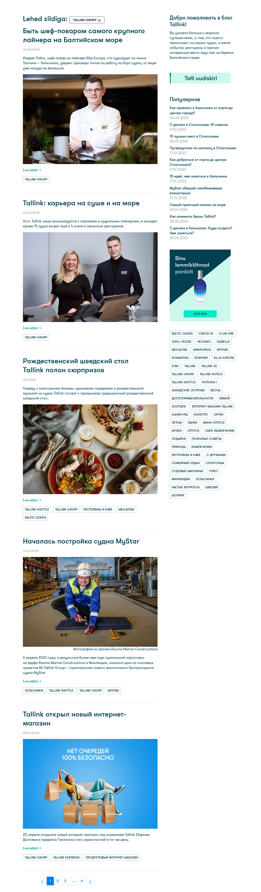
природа (179, 447)
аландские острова (188, 390)
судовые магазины (187, 471)
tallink (189, 366)
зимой (224, 398)
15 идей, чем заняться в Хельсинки (198, 176)
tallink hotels (211, 374)
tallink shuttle (37, 509)
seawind (201, 357)
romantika (180, 357)
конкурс (201, 414)
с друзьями (216, 455)
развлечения (201, 447)
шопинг (178, 495)
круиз (218, 414)
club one (226, 333)
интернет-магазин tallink (212, 406)
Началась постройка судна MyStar (81, 541)
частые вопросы (186, 487)
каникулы (180, 414)
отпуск (193, 430)
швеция (211, 487)
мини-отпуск (214, 422)
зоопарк (179, 406)
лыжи (192, 422)
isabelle (223, 341)
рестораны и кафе (97, 509)
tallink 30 (209, 366)
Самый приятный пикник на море (198, 205)
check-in (205, 333)
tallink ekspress (66, 857)
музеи (177, 430)
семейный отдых (186, 463)
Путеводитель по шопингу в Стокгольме (203, 148)
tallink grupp (36, 179)
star (175, 366)
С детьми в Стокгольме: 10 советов (199, 125)
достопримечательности (192, 398)
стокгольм (215, 463)
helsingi (204, 341)
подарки (179, 439)
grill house (181, 341)
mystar (113, 690)
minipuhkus (202, 349)
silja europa (224, 357)
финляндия (181, 479)
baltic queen (35, 517)
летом (177, 422)
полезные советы (207, 439)
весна (215, 390)
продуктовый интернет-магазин (112, 857)
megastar (126, 509)
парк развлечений (219, 430)
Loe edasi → (32, 170)
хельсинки (34, 690)
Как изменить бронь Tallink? (193, 216)
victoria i (209, 382)
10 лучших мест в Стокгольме (194, 136)
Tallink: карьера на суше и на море (81, 203)
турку (213, 471)
